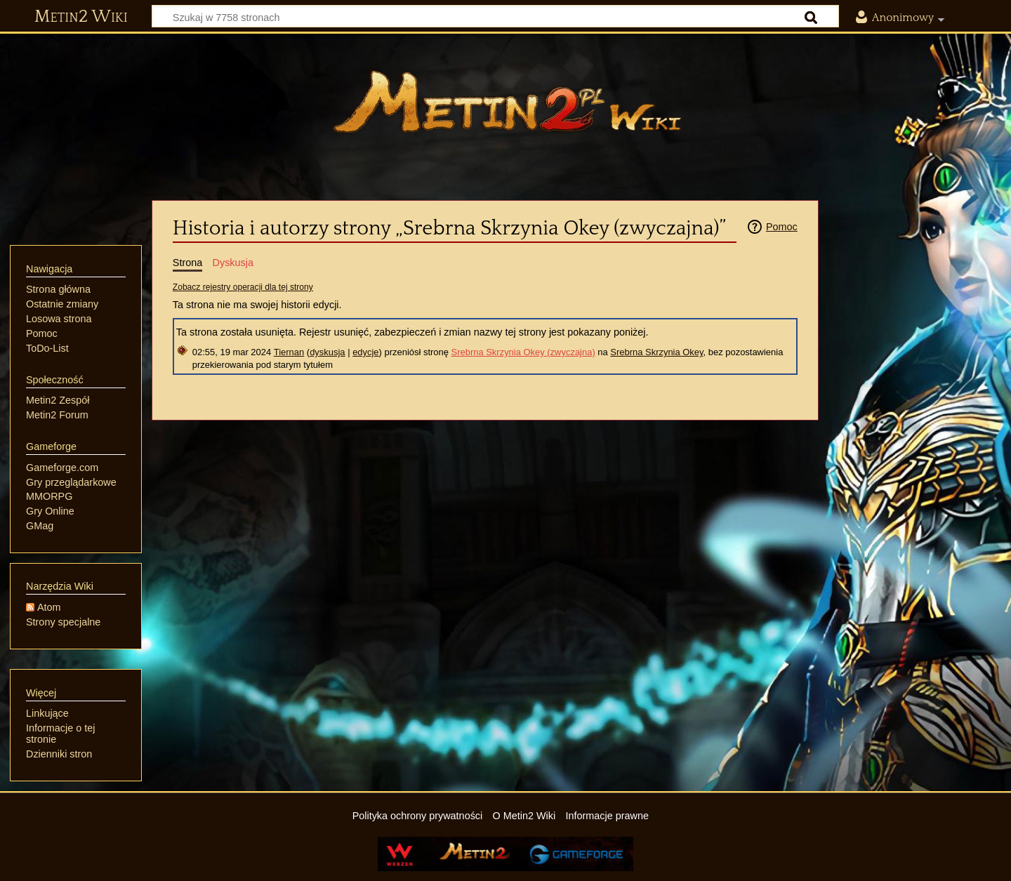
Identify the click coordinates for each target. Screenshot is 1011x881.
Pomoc (782, 226)
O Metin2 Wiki (524, 815)
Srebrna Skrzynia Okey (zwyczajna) (523, 352)
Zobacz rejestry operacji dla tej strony (243, 287)
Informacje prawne (607, 815)
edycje (365, 352)
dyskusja (327, 352)
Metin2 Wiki (81, 17)
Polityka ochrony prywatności (417, 815)
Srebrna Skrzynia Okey (656, 352)
